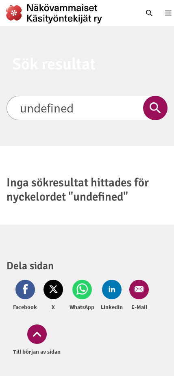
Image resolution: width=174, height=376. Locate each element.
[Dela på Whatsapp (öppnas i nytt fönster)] (82, 295)
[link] (65, 13)
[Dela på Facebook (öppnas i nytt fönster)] (26, 295)
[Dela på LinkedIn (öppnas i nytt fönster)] (112, 295)
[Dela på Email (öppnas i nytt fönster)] (137, 295)
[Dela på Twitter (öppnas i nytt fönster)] (53, 295)
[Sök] (87, 108)
